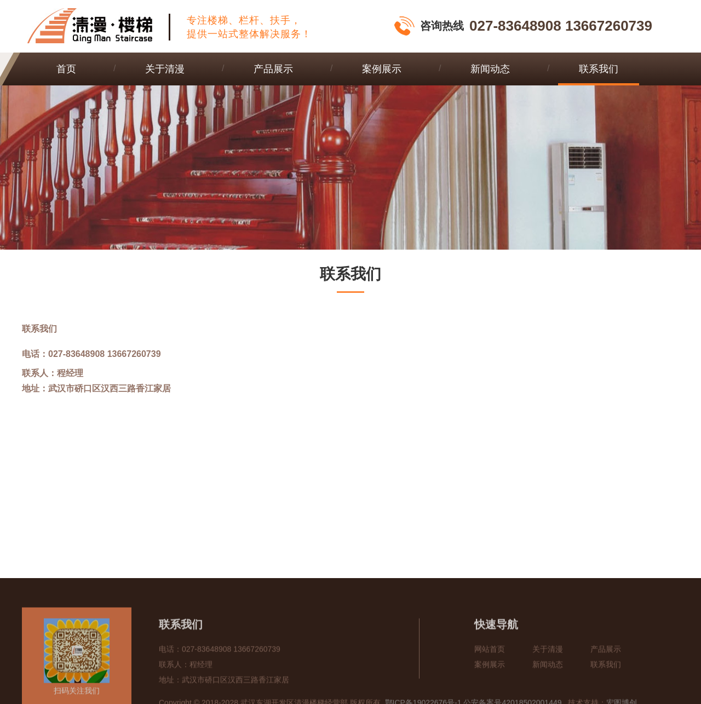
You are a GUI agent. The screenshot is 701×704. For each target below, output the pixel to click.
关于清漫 (165, 69)
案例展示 (381, 69)
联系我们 (598, 69)
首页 (66, 69)
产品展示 (273, 69)
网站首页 (489, 685)
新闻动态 (490, 69)
